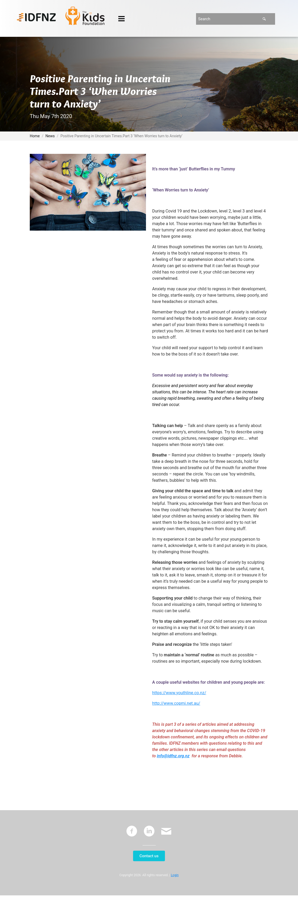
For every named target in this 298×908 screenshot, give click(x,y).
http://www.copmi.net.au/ (176, 703)
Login (175, 875)
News (50, 136)
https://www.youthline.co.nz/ (179, 692)
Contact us (148, 856)
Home (35, 136)
